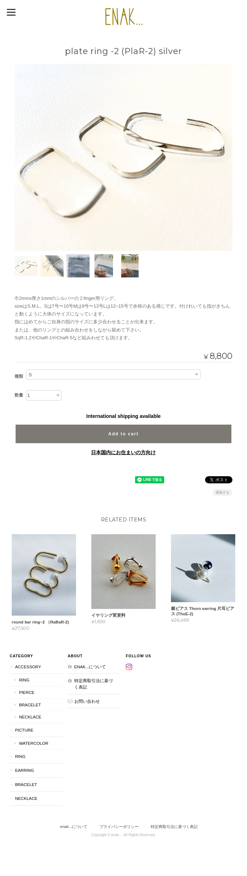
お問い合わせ (87, 701)
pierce (26, 692)
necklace (30, 717)
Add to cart (123, 433)
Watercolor (33, 743)
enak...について (90, 666)
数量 (19, 395)
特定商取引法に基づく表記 (93, 683)
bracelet (30, 704)
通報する (222, 492)
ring (24, 680)
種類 (19, 376)
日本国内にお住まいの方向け (123, 452)
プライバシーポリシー (119, 826)
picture (24, 730)
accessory (28, 666)
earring (24, 770)
